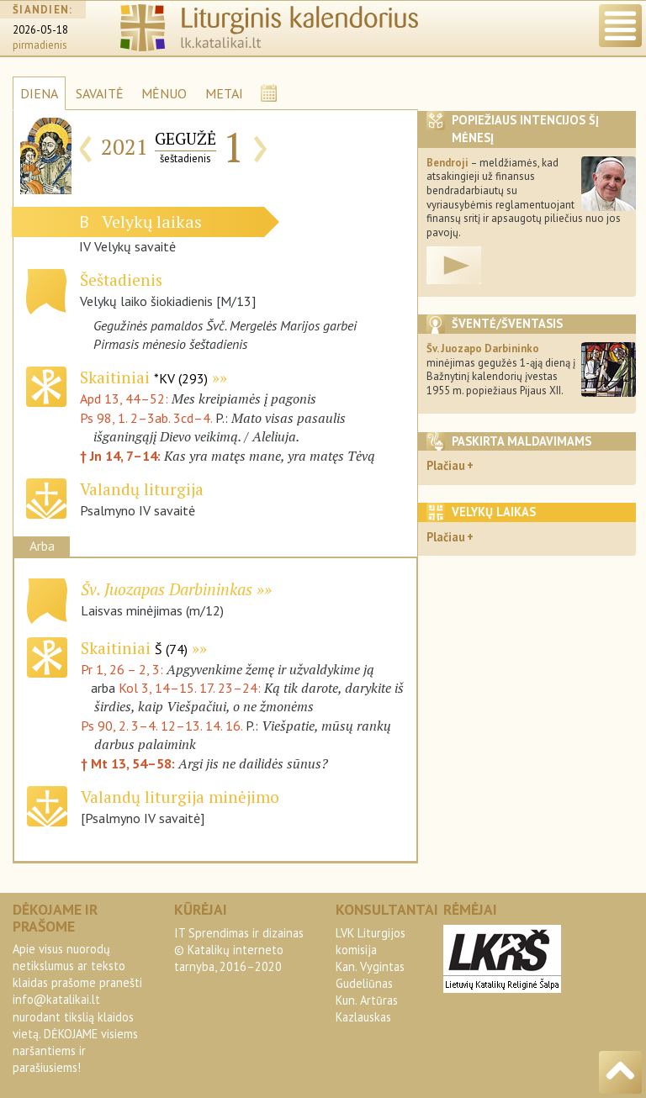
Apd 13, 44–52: (126, 398)
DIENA (39, 93)
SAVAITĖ (100, 93)
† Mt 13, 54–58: (129, 763)
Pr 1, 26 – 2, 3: (124, 669)
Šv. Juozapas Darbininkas (166, 588)
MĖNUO (164, 93)
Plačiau (445, 465)
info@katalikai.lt (56, 999)
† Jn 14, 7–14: (122, 455)
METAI (224, 93)
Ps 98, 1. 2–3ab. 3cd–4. (146, 417)
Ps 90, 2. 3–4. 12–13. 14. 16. (161, 725)
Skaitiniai (144, 377)
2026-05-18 (40, 30)
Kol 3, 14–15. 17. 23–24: (191, 687)
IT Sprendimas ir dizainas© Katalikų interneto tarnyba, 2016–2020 (239, 949)
